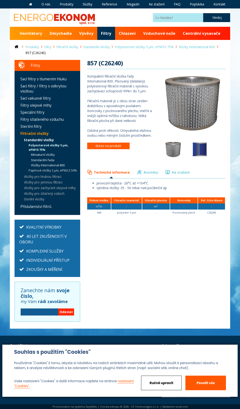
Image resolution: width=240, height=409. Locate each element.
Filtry (106, 33)
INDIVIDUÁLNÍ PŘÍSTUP (48, 260)
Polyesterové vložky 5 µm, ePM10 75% (48, 147)
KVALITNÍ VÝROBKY (43, 227)
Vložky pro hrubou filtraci (42, 176)
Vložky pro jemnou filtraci (43, 182)
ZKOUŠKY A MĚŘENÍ (44, 269)
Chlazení (127, 33)
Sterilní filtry (31, 126)
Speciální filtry (32, 112)
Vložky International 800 (48, 165)
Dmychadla (61, 33)
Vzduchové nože (159, 33)
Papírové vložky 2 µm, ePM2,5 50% (53, 170)
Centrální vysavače (201, 33)
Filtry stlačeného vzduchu (42, 119)
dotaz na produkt (108, 146)
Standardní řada (42, 160)
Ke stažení (181, 172)
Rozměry (151, 172)
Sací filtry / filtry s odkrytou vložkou (43, 89)
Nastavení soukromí (175, 406)
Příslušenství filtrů (35, 206)
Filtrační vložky (34, 133)
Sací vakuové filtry (35, 98)
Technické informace (112, 172)
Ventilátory (31, 33)
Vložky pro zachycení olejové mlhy (50, 188)
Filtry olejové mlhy (36, 105)
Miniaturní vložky (43, 154)
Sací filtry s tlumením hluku (43, 79)
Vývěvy (86, 33)
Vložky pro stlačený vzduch (44, 193)
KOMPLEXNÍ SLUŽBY (45, 251)
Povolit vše (206, 383)
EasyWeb (91, 406)
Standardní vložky (39, 140)
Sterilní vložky (34, 199)
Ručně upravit (161, 383)
